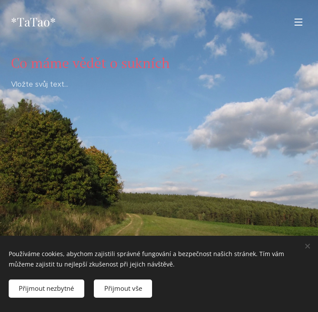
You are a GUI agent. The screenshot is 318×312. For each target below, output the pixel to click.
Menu (298, 22)
